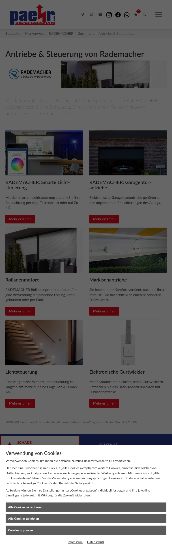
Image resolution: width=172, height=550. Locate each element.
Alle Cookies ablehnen (23, 518)
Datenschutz (95, 542)
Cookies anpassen (20, 530)
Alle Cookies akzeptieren (25, 507)
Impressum (75, 542)
